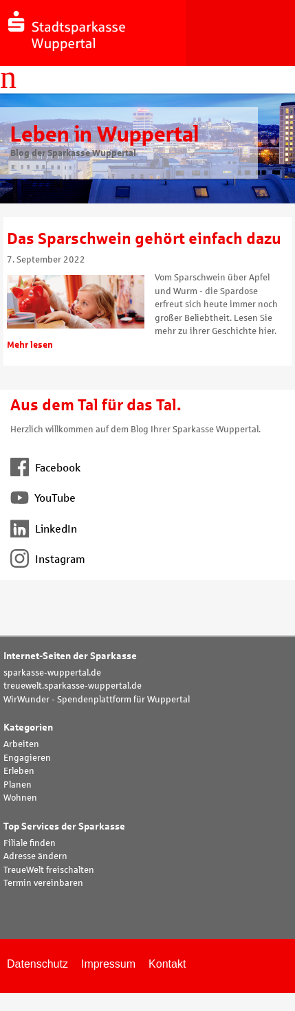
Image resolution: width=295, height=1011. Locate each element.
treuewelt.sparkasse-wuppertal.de (72, 686)
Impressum (108, 964)
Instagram (47, 559)
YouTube (43, 498)
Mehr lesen (30, 345)
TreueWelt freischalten (48, 870)
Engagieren (27, 758)
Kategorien (28, 727)
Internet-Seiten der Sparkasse (70, 656)
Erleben (18, 771)
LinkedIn (43, 529)
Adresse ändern (35, 856)
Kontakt (167, 964)
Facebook (45, 468)
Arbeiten (21, 744)
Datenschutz (37, 964)
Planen (17, 785)
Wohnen (20, 798)
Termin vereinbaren (43, 883)
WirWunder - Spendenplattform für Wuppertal (96, 699)
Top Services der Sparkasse (64, 826)
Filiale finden (29, 843)
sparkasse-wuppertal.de (52, 673)
